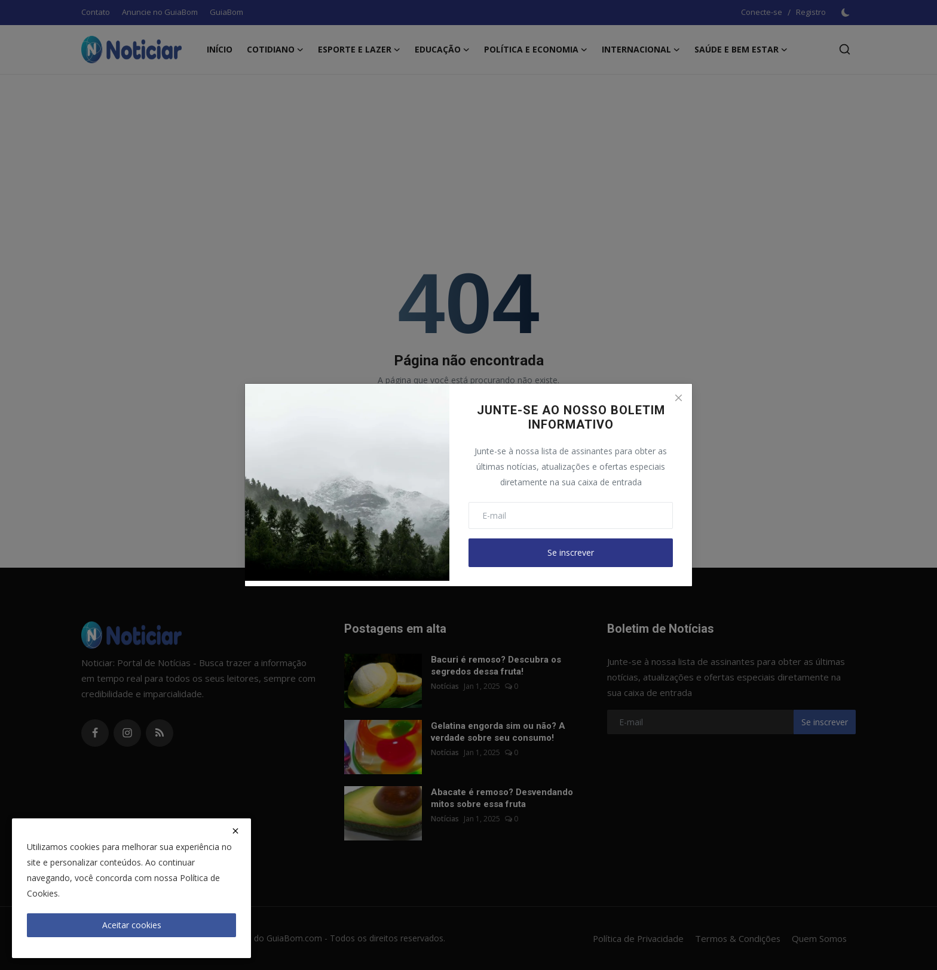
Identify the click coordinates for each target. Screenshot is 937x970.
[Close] (678, 397)
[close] (235, 830)
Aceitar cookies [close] (131, 925)
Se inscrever (570, 552)
